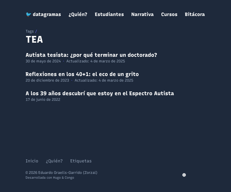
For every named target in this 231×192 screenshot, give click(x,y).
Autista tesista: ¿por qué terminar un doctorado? (91, 55)
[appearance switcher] (184, 175)
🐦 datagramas (43, 14)
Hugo (57, 177)
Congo (69, 177)
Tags (30, 31)
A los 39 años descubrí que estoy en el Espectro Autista (100, 93)
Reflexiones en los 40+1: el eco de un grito (82, 74)
